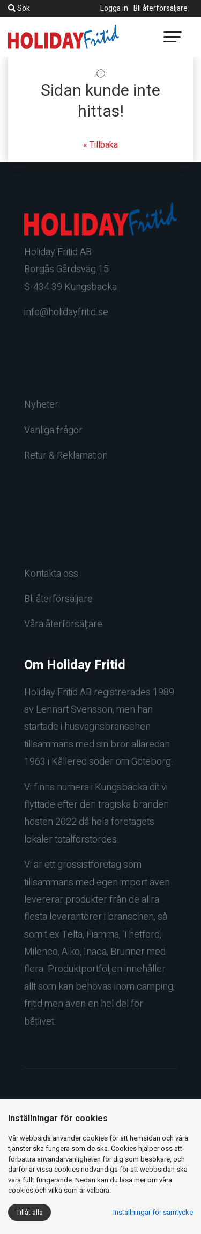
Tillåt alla (29, 1212)
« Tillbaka (100, 145)
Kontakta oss (51, 574)
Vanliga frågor (53, 430)
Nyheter (41, 404)
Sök (19, 8)
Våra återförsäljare (63, 624)
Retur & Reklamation (66, 455)
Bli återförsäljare (160, 8)
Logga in (114, 8)
